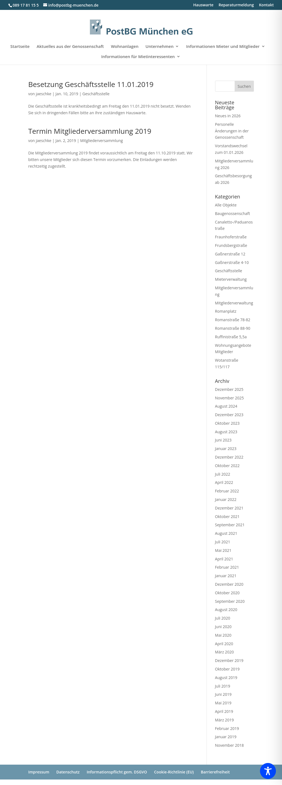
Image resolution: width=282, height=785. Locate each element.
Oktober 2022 (227, 465)
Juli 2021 (222, 541)
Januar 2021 (226, 575)
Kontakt (266, 5)
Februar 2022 (227, 491)
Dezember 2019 (229, 660)
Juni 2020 (223, 626)
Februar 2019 (227, 728)
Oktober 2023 (227, 423)
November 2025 (229, 397)
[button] (12, 773)
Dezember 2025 (229, 389)
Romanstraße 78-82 (232, 319)
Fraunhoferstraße (231, 236)
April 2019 (224, 711)
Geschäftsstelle (96, 93)
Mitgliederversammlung (101, 140)
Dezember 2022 (229, 457)
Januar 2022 (226, 499)
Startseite (19, 46)
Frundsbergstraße (231, 245)
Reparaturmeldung (236, 5)
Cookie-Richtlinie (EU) (174, 772)
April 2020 (224, 643)
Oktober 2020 (227, 592)
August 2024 (226, 406)
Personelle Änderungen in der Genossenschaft (232, 131)
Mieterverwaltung (231, 279)
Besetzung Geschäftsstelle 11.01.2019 (90, 84)
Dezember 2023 (229, 414)
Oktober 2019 (227, 669)
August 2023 (226, 431)
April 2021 (224, 559)
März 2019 (224, 720)
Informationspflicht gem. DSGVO (117, 772)
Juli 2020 (222, 618)
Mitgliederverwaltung (234, 303)
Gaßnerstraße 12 (230, 254)
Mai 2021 (223, 550)
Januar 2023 (226, 448)
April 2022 (224, 482)
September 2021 (230, 524)
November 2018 (229, 745)
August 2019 (226, 677)
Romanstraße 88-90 (232, 328)
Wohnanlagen (125, 46)
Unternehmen (159, 46)
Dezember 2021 (229, 508)
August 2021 (226, 533)
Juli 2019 (222, 686)
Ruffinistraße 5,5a (231, 336)
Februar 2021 (227, 567)
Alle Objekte (226, 205)
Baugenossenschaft (232, 213)
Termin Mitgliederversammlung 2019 (89, 131)
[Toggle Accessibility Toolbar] (267, 770)
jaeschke (43, 93)
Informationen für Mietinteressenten (138, 56)
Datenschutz (68, 772)
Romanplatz (226, 311)
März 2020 (224, 652)
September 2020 (230, 601)
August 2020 (226, 609)
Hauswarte (203, 5)
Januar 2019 (226, 736)
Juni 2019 (223, 694)
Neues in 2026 (228, 115)
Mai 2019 (223, 702)
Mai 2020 (223, 635)
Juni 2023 (223, 440)
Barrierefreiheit (215, 772)
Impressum (38, 772)
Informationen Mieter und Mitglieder (223, 46)
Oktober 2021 (227, 516)
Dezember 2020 (229, 584)
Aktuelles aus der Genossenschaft (70, 46)
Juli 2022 (222, 474)
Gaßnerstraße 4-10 (232, 262)
